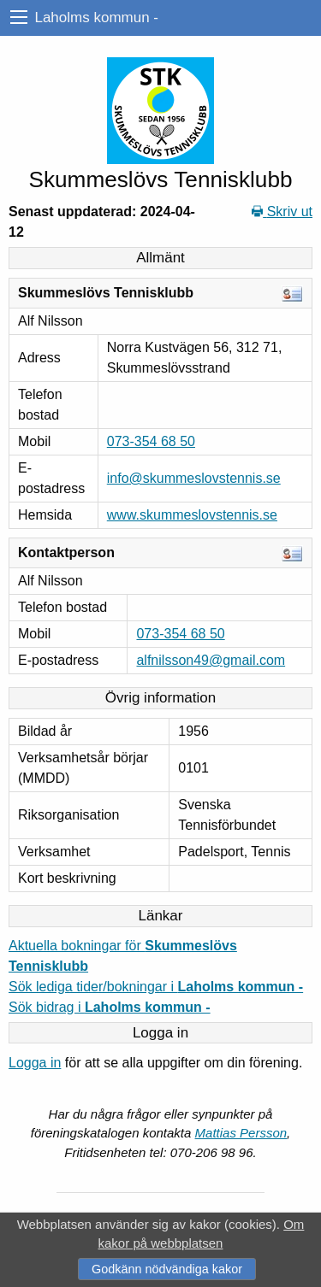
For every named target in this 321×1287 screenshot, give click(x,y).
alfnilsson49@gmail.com (210, 660)
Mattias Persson (241, 1132)
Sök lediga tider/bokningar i (156, 986)
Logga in (35, 1062)
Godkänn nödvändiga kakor (167, 1269)
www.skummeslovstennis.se (192, 515)
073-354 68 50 (151, 441)
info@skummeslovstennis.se (194, 478)
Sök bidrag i (110, 1007)
